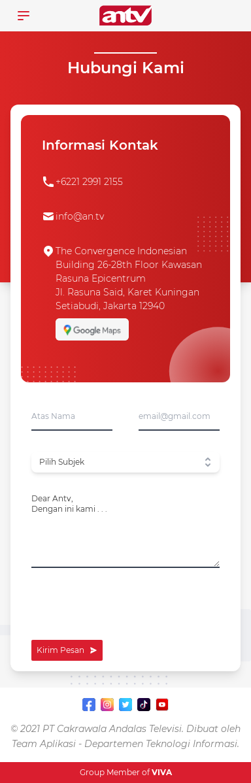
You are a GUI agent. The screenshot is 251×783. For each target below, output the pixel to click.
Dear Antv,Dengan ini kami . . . (69, 503)
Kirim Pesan (67, 650)
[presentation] (130, 603)
